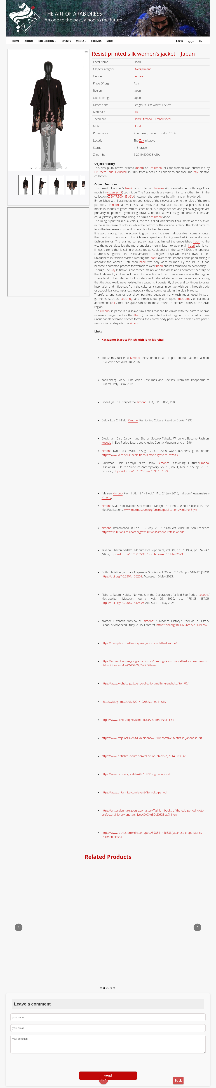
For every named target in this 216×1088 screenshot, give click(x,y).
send (108, 1075)
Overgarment (143, 69)
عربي (191, 41)
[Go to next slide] (197, 927)
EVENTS (66, 41)
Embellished (163, 119)
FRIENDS (96, 41)
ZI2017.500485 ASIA (121, 196)
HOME (16, 41)
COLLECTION (47, 41)
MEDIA (81, 41)
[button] (31, 167)
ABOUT (29, 41)
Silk (136, 112)
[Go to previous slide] (18, 927)
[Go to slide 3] (107, 988)
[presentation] (108, 1063)
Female (139, 76)
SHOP (110, 41)
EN (200, 41)
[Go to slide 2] (104, 988)
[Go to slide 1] (101, 988)
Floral (138, 126)
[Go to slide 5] (114, 988)
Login (179, 41)
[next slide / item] (86, 110)
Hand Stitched (143, 119)
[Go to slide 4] (111, 988)
